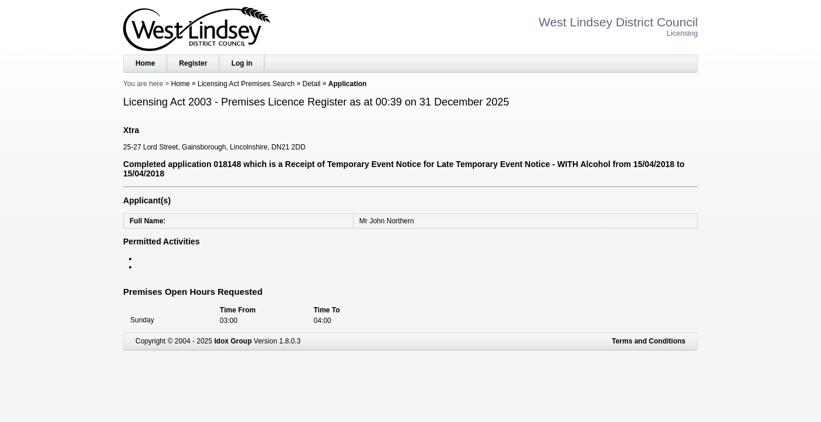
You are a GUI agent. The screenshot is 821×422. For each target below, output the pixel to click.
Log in (241, 63)
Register (193, 63)
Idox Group (233, 341)
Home (145, 63)
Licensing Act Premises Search (246, 84)
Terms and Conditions (649, 341)
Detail (312, 84)
